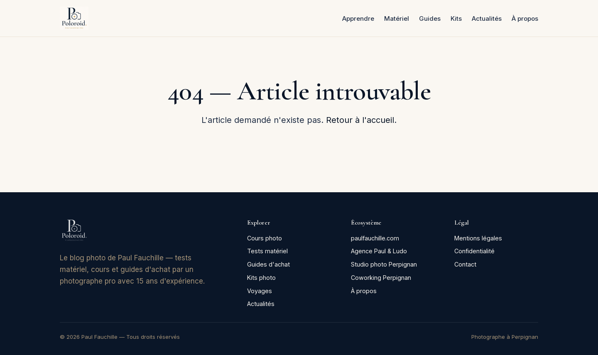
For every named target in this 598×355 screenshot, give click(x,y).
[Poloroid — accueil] (74, 18)
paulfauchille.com (375, 238)
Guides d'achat (268, 264)
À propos (525, 18)
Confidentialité (474, 251)
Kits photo (261, 277)
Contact (465, 264)
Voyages (259, 290)
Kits (456, 18)
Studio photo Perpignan (384, 264)
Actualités (487, 18)
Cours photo (264, 238)
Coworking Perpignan (381, 277)
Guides (430, 18)
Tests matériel (267, 251)
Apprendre (358, 18)
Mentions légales (478, 238)
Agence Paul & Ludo (379, 251)
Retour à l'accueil (360, 120)
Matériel (396, 18)
